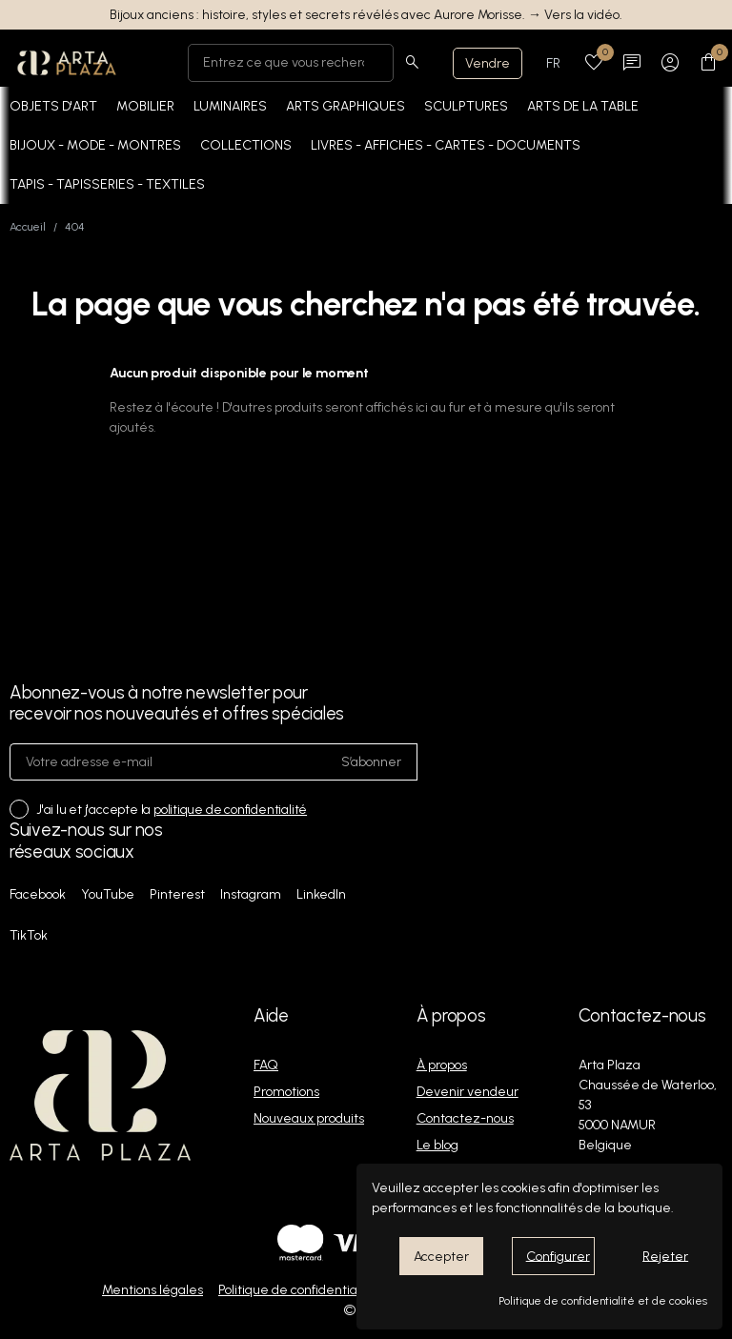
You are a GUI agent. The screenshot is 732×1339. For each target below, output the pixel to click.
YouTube (107, 894)
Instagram (250, 894)
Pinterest (177, 894)
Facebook (38, 894)
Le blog (437, 1145)
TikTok (29, 935)
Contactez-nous (465, 1118)
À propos (442, 1065)
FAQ (266, 1065)
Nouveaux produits (309, 1118)
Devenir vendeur (467, 1092)
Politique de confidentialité (297, 1290)
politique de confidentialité (230, 809)
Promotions (286, 1092)
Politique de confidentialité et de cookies (602, 1301)
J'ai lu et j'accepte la (171, 809)
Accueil (28, 226)
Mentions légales (152, 1290)
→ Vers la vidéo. (575, 15)
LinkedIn (321, 894)
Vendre (487, 63)
